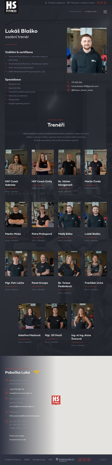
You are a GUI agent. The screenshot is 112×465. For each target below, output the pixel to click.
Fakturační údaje (17, 436)
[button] (56, 400)
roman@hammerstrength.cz (22, 406)
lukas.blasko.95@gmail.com (84, 86)
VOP (50, 459)
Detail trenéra (11, 192)
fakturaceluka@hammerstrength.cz (25, 416)
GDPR (27, 459)
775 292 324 (76, 82)
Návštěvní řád (39, 459)
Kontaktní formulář (18, 439)
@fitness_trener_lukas (82, 90)
